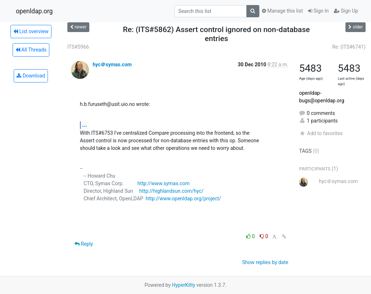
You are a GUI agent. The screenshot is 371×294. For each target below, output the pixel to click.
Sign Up (346, 11)
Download (31, 76)
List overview (31, 31)
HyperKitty (183, 285)
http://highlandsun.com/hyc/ (171, 191)
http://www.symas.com (163, 183)
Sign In (318, 11)
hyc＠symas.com (112, 64)
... (84, 124)
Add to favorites (321, 133)
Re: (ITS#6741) (349, 47)
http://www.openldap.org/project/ (183, 198)
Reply (84, 244)
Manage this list (282, 11)
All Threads (30, 50)
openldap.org (34, 11)
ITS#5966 (78, 47)
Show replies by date (265, 262)
